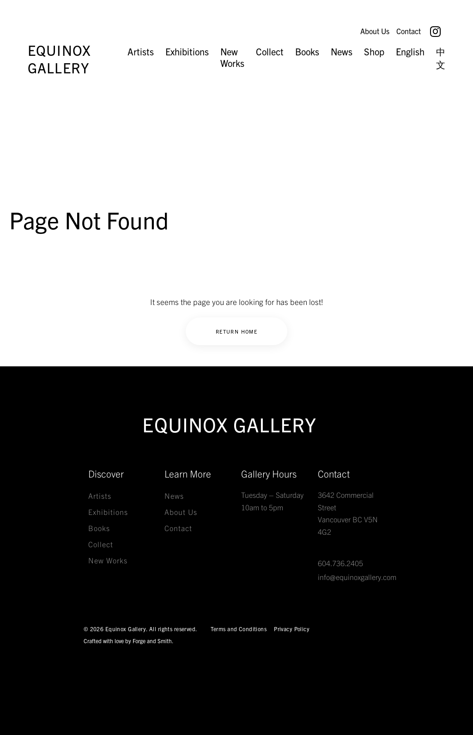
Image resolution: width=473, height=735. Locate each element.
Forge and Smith (152, 640)
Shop (374, 51)
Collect (270, 51)
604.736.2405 (340, 563)
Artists (140, 51)
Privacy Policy (291, 628)
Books (307, 51)
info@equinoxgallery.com (357, 576)
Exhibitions (187, 51)
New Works (232, 57)
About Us (373, 31)
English (410, 51)
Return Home (236, 331)
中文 (440, 58)
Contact (408, 31)
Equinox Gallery (59, 58)
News (341, 51)
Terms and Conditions (239, 628)
